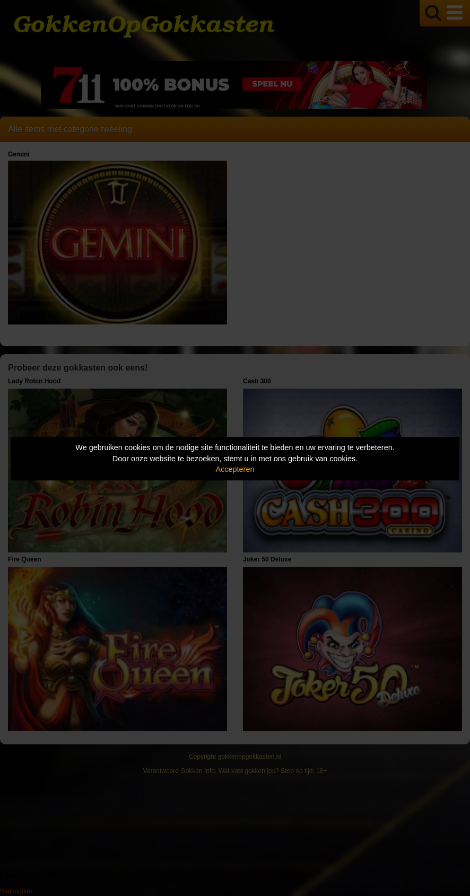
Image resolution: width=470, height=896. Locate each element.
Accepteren (235, 469)
